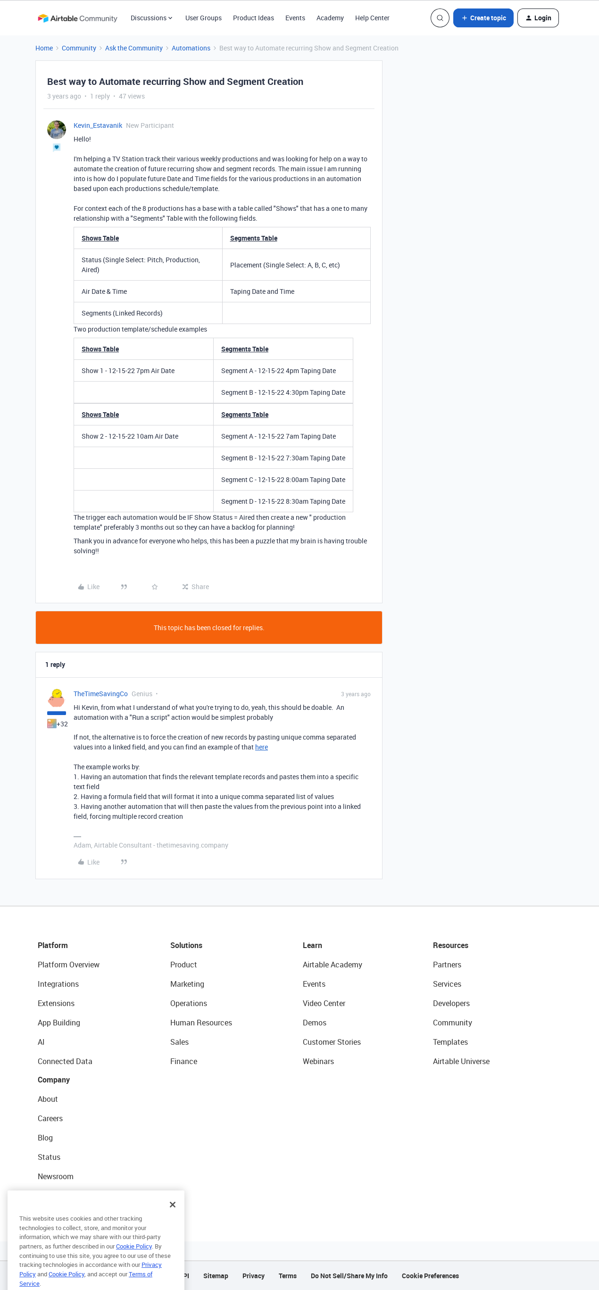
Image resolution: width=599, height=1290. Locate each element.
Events (295, 17)
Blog (45, 1137)
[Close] (172, 1217)
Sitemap (215, 1275)
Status (49, 1157)
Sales (179, 1042)
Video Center (324, 1003)
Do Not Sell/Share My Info (349, 1275)
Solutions (186, 945)
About (48, 1099)
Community (79, 47)
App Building (59, 1022)
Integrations (58, 984)
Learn (312, 945)
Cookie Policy (134, 1259)
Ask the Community (134, 47)
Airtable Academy (332, 964)
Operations (188, 1003)
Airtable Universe (461, 1061)
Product (183, 964)
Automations (191, 47)
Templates (450, 1042)
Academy (330, 17)
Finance (183, 1061)
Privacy (253, 1275)
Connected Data (65, 1061)
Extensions (56, 1003)
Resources (450, 945)
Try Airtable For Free (71, 1195)
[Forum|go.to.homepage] (77, 17)
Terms (288, 1275)
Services (447, 984)
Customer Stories (332, 1042)
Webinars (318, 1061)
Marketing (187, 984)
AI (41, 1042)
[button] (483, 17)
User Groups (203, 17)
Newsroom (56, 1176)
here (261, 746)
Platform (53, 945)
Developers (451, 1003)
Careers (50, 1118)
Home (44, 47)
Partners (447, 964)
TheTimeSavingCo (101, 693)
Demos (314, 1022)
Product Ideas (253, 17)
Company (54, 1079)
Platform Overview (69, 964)
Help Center (372, 17)
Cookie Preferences (430, 1275)
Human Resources (201, 1022)
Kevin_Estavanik (98, 125)
